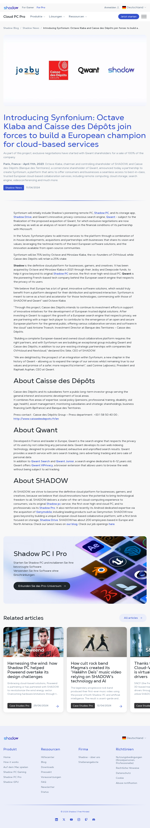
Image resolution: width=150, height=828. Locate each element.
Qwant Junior (65, 461)
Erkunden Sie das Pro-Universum (42, 586)
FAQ (43, 781)
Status (45, 791)
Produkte (38, 16)
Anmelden (111, 7)
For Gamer (28, 7)
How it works (11, 762)
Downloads (47, 767)
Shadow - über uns (89, 757)
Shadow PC (101, 213)
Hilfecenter (47, 757)
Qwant (110, 217)
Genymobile (44, 512)
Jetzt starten (128, 16)
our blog (71, 524)
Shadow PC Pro (12, 777)
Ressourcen (78, 16)
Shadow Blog (11, 28)
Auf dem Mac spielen (15, 767)
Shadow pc (54, 504)
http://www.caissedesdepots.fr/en (36, 418)
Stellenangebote (88, 762)
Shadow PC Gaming (14, 771)
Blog (43, 762)
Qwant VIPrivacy (42, 465)
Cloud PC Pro (14, 16)
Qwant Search (40, 461)
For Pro (41, 7)
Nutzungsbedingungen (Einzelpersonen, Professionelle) (129, 760)
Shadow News (31, 28)
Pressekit (46, 771)
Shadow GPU (11, 781)
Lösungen (57, 16)
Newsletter (47, 787)
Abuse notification (126, 782)
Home (6, 757)
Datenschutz (123, 773)
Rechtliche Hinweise (127, 767)
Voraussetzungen (51, 777)
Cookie (120, 777)
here (111, 524)
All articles (133, 618)
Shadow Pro (47, 508)
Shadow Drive (22, 217)
